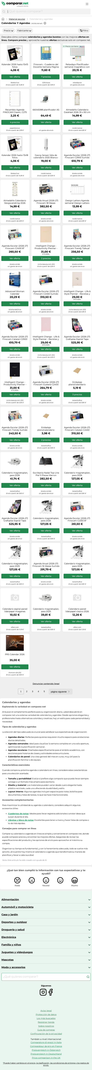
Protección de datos (46, 1014)
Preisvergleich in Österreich (46, 1050)
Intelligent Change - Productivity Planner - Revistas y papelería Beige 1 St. (46, 247)
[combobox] (48, 11)
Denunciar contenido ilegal (46, 683)
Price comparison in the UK (46, 1057)
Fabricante (24, 30)
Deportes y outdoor (14, 922)
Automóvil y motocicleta (17, 907)
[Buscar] (3, 11)
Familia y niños (11, 944)
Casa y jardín (9, 914)
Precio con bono (71, 46)
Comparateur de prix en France (46, 1046)
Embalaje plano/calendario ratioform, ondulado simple (77, 383)
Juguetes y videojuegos (17, 952)
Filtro (84, 30)
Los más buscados (46, 1018)
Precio (8, 30)
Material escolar (17, 19)
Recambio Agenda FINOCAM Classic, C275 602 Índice (15, 111)
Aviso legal (46, 1010)
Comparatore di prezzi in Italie (46, 1042)
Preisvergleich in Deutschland (46, 1054)
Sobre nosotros (46, 1026)
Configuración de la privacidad (46, 1033)
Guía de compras (46, 1030)
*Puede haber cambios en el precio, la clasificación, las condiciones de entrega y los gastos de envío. (46, 1064)
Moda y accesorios (13, 967)
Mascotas (7, 959)
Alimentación (10, 899)
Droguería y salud (13, 929)
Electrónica (8, 937)
